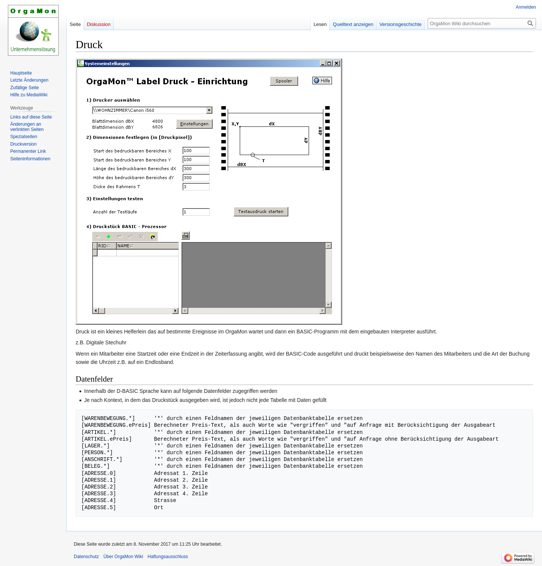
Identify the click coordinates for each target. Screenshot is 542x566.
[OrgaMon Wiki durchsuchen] (482, 23)
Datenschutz (86, 556)
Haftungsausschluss (168, 556)
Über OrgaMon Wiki (123, 556)
